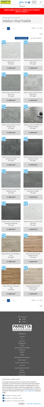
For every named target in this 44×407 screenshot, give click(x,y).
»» (13, 28)
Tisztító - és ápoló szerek (22, 362)
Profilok (22, 345)
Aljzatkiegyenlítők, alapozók (22, 357)
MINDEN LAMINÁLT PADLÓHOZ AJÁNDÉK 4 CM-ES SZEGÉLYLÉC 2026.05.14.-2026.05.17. (22, 11)
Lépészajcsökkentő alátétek (22, 347)
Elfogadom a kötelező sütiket (12, 395)
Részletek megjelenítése (34, 403)
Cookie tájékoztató (29, 390)
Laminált (22, 336)
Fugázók (22, 352)
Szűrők (22, 6)
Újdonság (22, 372)
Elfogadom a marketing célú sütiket (13, 401)
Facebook (22, 317)
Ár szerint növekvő (21, 38)
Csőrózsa (22, 365)
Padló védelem (22, 360)
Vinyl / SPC (22, 341)
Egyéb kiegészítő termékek (22, 368)
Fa (22, 339)
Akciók (22, 370)
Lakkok (22, 354)
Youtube (22, 321)
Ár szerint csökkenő (35, 38)
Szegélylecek (22, 343)
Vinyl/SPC (16, 18)
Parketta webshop (8, 18)
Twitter (22, 319)
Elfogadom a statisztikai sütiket (12, 398)
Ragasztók (22, 350)
